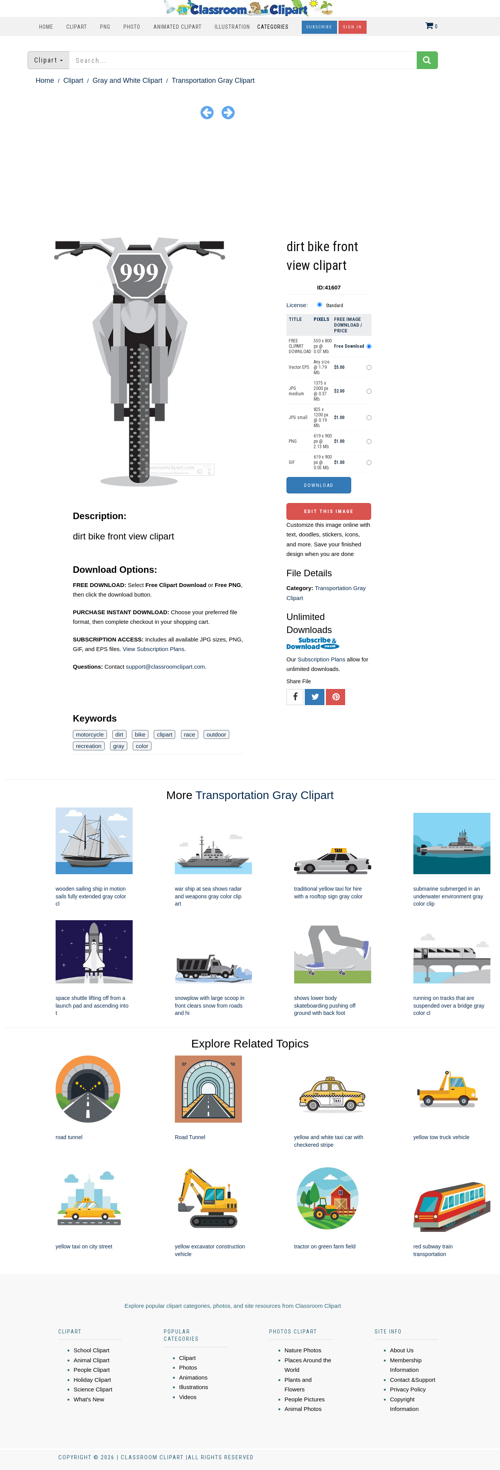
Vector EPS (299, 367)
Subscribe (319, 27)
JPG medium (296, 391)
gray (118, 746)
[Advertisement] (250, 179)
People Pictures (305, 1399)
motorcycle (90, 734)
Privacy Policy (408, 1389)
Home (46, 27)
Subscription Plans (321, 659)
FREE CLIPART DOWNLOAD (300, 346)
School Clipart (91, 1350)
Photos (188, 1367)
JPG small (298, 417)
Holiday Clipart (92, 1379)
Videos (188, 1397)
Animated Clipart (177, 27)
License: (297, 305)
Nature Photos (303, 1350)
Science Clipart (93, 1389)
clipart (164, 734)
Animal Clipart (91, 1360)
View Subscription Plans (153, 649)
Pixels (321, 319)
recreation (89, 746)
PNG (105, 27)
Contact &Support (412, 1379)
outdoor (216, 734)
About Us (402, 1350)
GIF (292, 462)
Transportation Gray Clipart (213, 80)
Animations (193, 1377)
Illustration (232, 27)
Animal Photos (303, 1409)
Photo (131, 27)
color (142, 746)
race (189, 734)
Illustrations (193, 1387)
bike (140, 734)
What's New (89, 1399)
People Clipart (92, 1369)
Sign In (352, 27)
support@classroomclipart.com (165, 666)
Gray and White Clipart (127, 80)
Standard (334, 305)
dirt (119, 734)
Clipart (76, 27)
